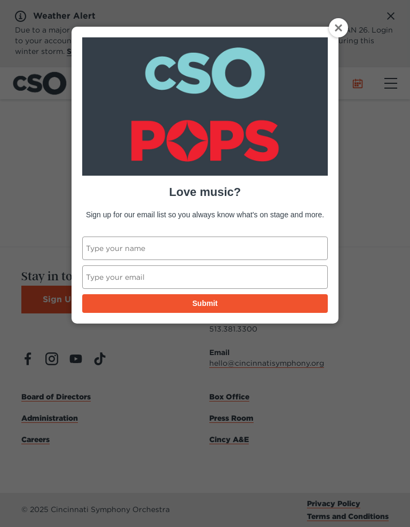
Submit (204, 303)
